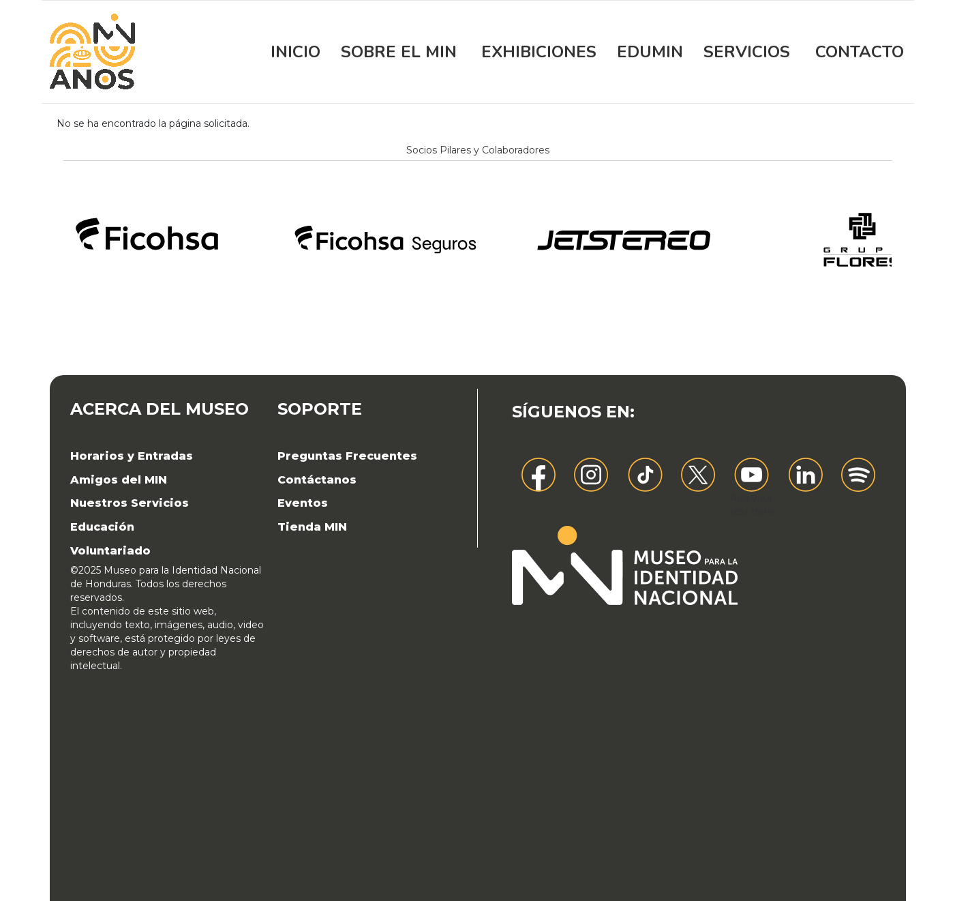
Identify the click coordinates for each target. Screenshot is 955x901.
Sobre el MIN (399, 52)
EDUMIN (650, 52)
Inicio (295, 52)
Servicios (746, 52)
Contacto (859, 52)
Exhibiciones (538, 52)
